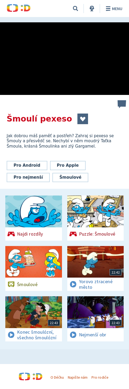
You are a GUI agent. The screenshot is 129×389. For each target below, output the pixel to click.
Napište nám (78, 377)
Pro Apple (68, 165)
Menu (113, 8)
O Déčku (57, 377)
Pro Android (27, 165)
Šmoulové (70, 177)
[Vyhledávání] (76, 8)
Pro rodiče (99, 377)
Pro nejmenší (28, 177)
